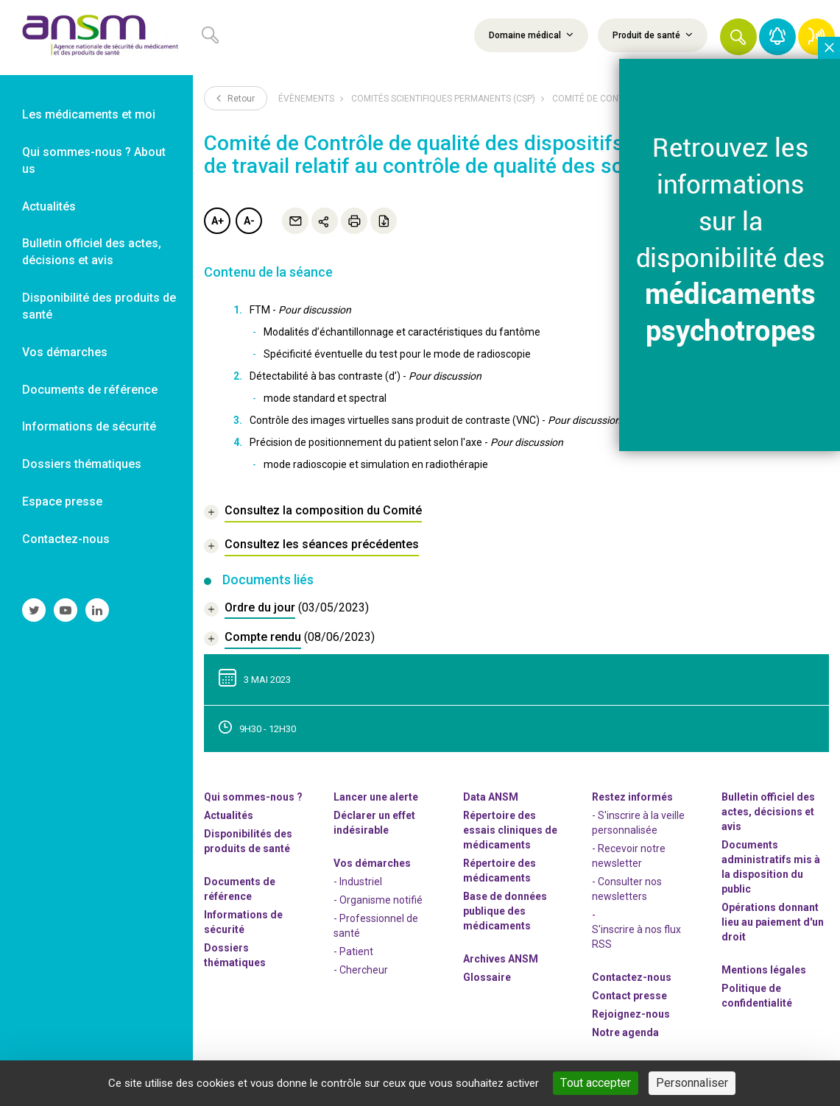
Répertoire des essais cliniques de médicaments (510, 830)
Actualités (228, 815)
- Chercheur (360, 970)
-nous (631, 1014)
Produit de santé (653, 34)
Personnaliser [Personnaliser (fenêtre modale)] (692, 1083)
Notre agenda (625, 1032)
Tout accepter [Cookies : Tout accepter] (595, 1083)
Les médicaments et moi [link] (88, 114)
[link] (96, 37)
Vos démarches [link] (64, 352)
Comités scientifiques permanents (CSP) (443, 98)
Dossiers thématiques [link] (81, 464)
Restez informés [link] (632, 797)
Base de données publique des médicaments (505, 911)
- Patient (353, 951)
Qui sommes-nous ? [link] (253, 797)
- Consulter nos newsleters (627, 889)
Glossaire (487, 977)
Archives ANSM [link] (500, 959)
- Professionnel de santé (375, 925)
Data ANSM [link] (490, 797)
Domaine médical (531, 34)
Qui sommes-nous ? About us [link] (94, 160)
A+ (217, 221)
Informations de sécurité (243, 922)
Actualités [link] (49, 206)
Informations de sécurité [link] (89, 426)
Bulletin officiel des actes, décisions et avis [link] (91, 251)
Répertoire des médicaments (499, 870)
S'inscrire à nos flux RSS (636, 937)
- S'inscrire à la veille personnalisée (638, 822)
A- (249, 221)
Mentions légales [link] (763, 970)
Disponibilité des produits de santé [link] (99, 306)
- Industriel (357, 881)
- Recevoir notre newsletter (629, 856)
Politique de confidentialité (756, 995)
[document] (286, 610)
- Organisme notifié (378, 900)
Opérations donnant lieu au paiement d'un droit (772, 922)
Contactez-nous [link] (66, 539)
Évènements (306, 98)
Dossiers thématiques (235, 955)
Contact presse (629, 996)
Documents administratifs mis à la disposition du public (770, 867)
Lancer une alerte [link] (375, 797)
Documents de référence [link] (90, 390)
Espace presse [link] (62, 501)
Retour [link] (235, 98)
